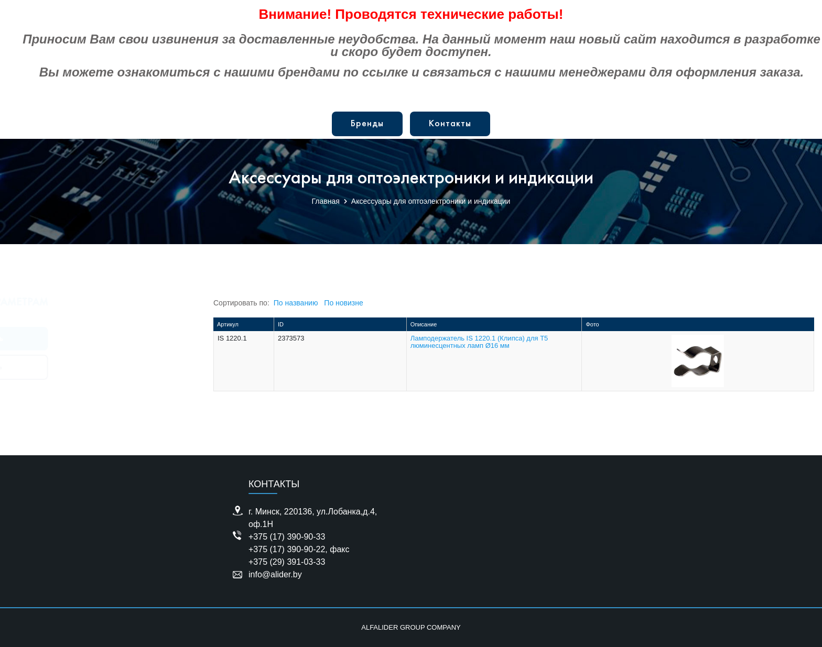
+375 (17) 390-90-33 (286, 536)
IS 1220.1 (232, 338)
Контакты (450, 123)
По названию (296, 303)
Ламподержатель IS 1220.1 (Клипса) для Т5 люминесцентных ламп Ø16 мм (479, 341)
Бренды (367, 123)
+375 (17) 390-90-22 (286, 549)
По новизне (343, 303)
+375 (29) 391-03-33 (286, 561)
